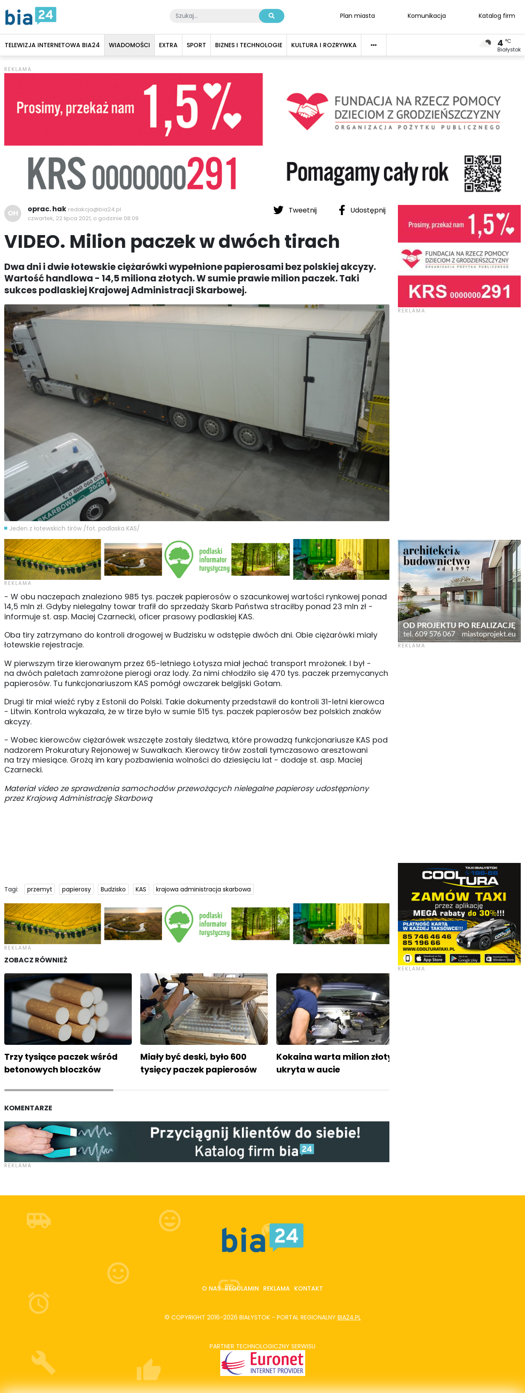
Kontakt (308, 1288)
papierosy (76, 889)
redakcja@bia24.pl (94, 209)
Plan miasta (357, 15)
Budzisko (113, 889)
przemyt (39, 889)
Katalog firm (497, 15)
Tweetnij (295, 210)
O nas (211, 1288)
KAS (141, 889)
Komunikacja (427, 15)
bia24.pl (349, 1317)
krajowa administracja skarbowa (203, 889)
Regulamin (242, 1288)
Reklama (276, 1288)
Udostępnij (362, 210)
